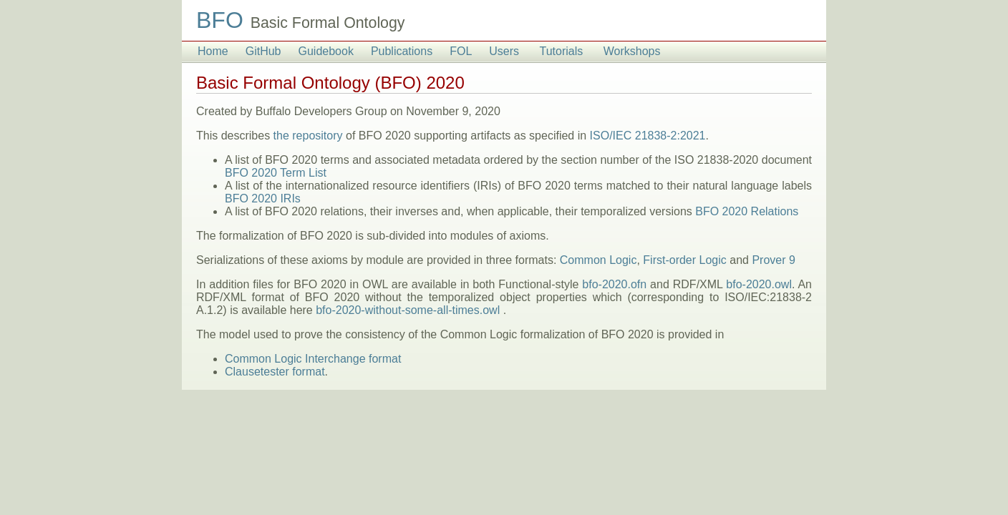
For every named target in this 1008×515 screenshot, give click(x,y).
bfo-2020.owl (759, 284)
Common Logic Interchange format (313, 359)
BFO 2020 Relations (746, 211)
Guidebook (325, 51)
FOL (461, 51)
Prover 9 (773, 260)
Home (213, 51)
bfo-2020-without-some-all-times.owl (408, 310)
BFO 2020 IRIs (263, 198)
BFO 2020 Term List (275, 173)
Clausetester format (275, 372)
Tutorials (561, 51)
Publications (401, 51)
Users (504, 51)
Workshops (632, 51)
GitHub (263, 51)
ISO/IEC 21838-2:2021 (648, 135)
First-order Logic (684, 260)
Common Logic (598, 260)
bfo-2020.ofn (614, 284)
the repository (308, 135)
